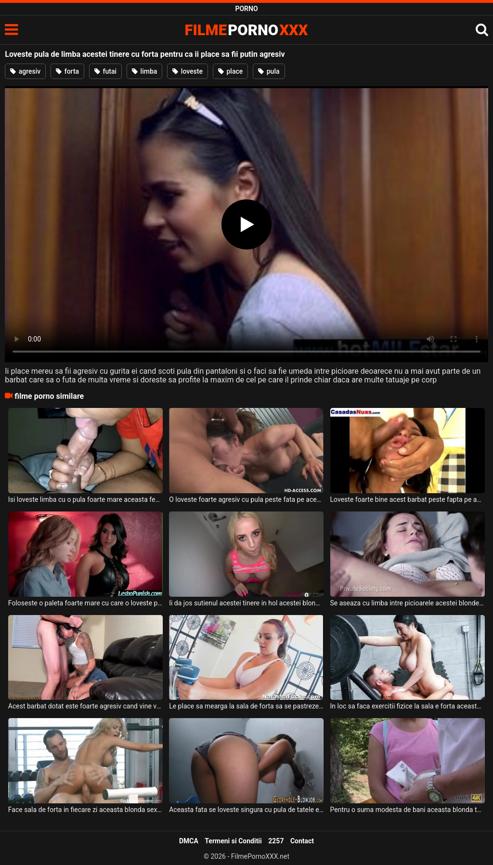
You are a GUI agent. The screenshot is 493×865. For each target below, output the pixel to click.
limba (144, 71)
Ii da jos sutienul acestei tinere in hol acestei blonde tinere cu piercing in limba (246, 603)
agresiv (25, 71)
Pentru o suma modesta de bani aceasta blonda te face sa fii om (407, 809)
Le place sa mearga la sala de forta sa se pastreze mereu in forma (246, 706)
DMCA (188, 841)
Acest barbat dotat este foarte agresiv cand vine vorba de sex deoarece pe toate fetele (85, 706)
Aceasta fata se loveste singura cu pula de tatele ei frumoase (246, 809)
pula (268, 71)
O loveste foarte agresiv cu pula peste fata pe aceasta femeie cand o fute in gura (246, 499)
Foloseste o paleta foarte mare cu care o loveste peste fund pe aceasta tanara (85, 603)
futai (105, 71)
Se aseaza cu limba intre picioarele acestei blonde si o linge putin (407, 603)
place (230, 71)
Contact (302, 841)
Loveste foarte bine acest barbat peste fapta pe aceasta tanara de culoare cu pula (407, 499)
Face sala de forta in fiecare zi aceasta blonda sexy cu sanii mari (85, 809)
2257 (276, 841)
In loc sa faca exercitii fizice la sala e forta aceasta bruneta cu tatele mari (407, 706)
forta (67, 71)
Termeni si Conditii (233, 841)
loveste (187, 71)
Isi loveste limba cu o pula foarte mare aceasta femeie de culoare (85, 499)
